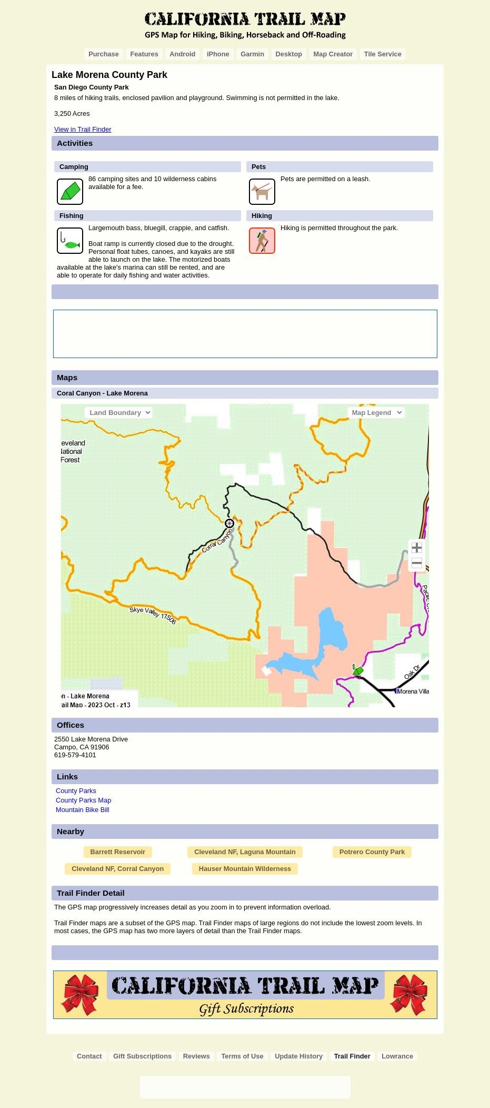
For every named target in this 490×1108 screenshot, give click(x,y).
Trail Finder (352, 1056)
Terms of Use (242, 1056)
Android (182, 54)
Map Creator (333, 54)
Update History (299, 1056)
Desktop (289, 54)
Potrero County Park (372, 852)
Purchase (103, 54)
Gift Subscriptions (142, 1056)
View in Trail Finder (83, 129)
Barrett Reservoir (118, 852)
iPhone (218, 54)
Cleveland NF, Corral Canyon (118, 869)
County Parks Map (83, 800)
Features (144, 54)
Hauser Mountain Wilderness (245, 869)
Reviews (196, 1056)
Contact (89, 1056)
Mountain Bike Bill (82, 810)
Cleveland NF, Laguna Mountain (245, 852)
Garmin (252, 54)
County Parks (76, 791)
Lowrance (397, 1056)
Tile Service (383, 54)
